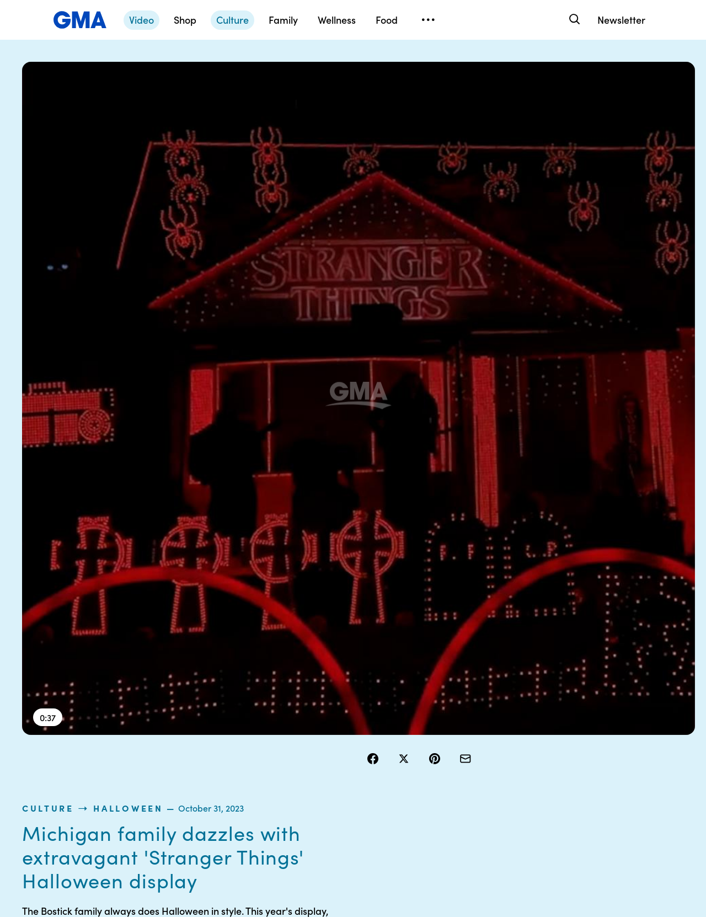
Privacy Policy (348, 743)
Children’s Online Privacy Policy (353, 807)
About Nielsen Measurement (433, 758)
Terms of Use (346, 723)
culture (390, 112)
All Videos (511, 763)
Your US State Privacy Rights (433, 708)
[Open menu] (428, 20)
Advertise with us (353, 832)
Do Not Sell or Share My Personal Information (358, 773)
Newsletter (621, 19)
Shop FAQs (513, 703)
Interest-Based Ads (443, 733)
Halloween (470, 112)
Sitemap (594, 703)
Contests (339, 703)
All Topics (511, 782)
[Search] (573, 19)
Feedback (426, 802)
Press (419, 782)
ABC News (513, 723)
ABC (502, 743)
